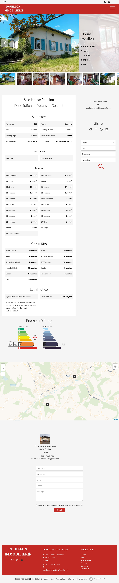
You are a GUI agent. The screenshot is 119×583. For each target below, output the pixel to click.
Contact (57, 105)
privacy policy (65, 505)
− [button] (3, 369)
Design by (99, 579)
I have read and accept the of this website (60, 505)
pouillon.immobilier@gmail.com (98, 108)
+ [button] (3, 365)
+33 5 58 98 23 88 (100, 101)
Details (41, 105)
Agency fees (61, 579)
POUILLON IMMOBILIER (55, 549)
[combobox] (98, 142)
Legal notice (49, 579)
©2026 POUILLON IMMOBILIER (28, 579)
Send (59, 510)
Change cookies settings (77, 579)
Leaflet (116, 419)
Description (23, 105)
